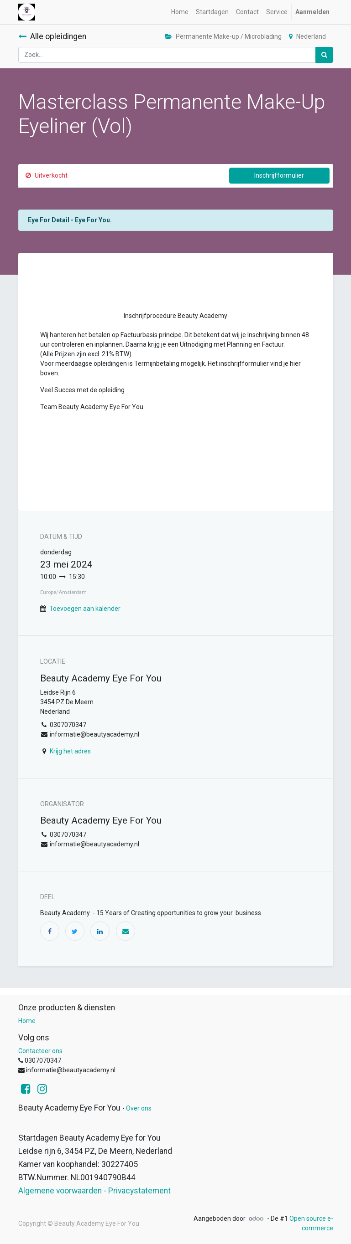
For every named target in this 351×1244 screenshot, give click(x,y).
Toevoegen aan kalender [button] (84, 608)
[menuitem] (180, 12)
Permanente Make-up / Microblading (223, 36)
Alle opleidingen (52, 36)
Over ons (139, 1108)
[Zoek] (324, 55)
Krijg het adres (70, 751)
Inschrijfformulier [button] (279, 175)
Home (27, 1020)
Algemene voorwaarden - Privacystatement (94, 1190)
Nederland (307, 36)
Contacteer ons (40, 1051)
